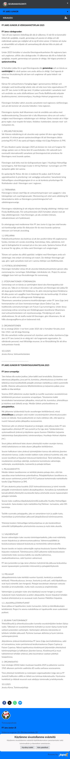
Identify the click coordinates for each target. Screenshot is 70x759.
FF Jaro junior (36, 11)
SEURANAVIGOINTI (36, 3)
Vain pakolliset (42, 747)
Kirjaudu (35, 18)
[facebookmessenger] (20, 703)
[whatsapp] (15, 703)
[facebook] (4, 703)
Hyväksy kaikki (27, 747)
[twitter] (10, 703)
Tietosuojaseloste (9, 723)
